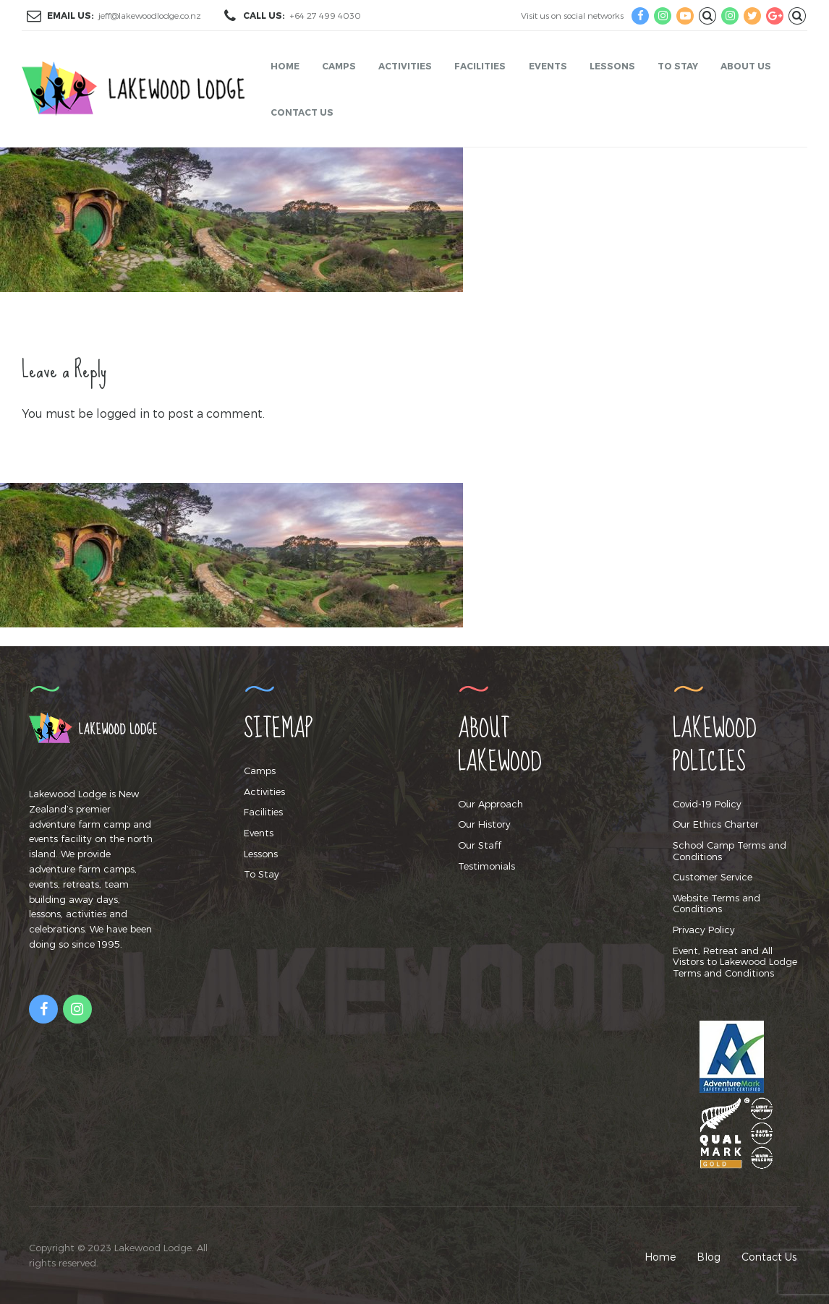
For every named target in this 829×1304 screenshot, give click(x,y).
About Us (745, 66)
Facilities (480, 66)
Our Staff (479, 845)
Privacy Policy (704, 929)
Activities (405, 66)
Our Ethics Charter (716, 824)
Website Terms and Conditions (716, 903)
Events (548, 66)
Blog (708, 1257)
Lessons (612, 66)
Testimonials (486, 866)
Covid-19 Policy (707, 804)
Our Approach (490, 804)
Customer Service (712, 877)
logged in (123, 413)
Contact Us (302, 112)
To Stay (678, 66)
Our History (484, 824)
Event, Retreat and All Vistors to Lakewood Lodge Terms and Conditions (735, 962)
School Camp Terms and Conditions (729, 850)
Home (285, 66)
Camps (339, 66)
